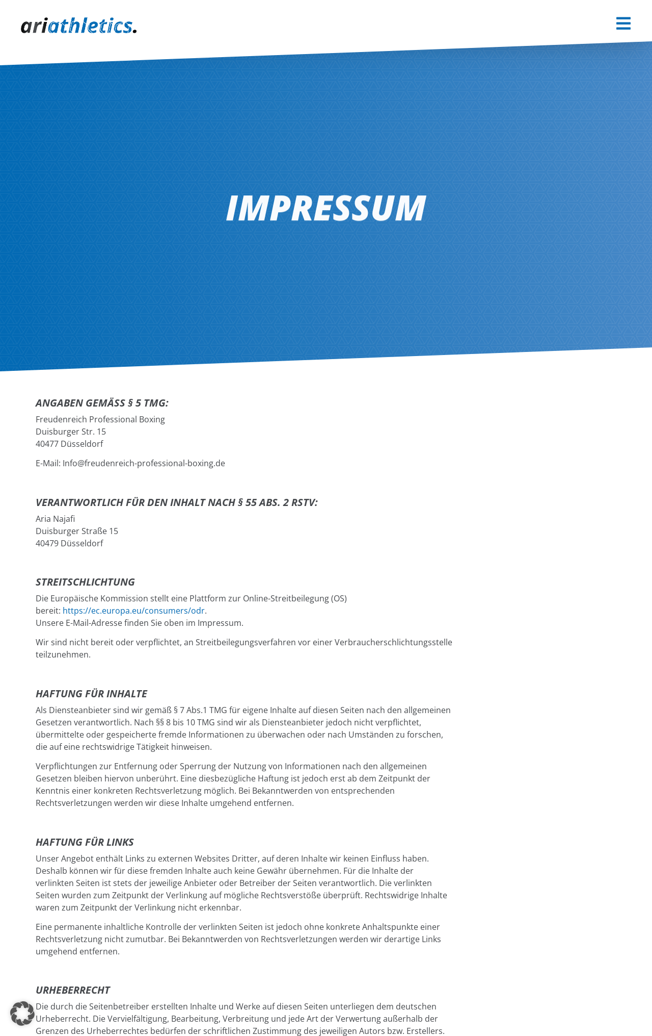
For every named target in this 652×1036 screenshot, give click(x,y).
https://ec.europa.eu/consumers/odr (134, 610)
